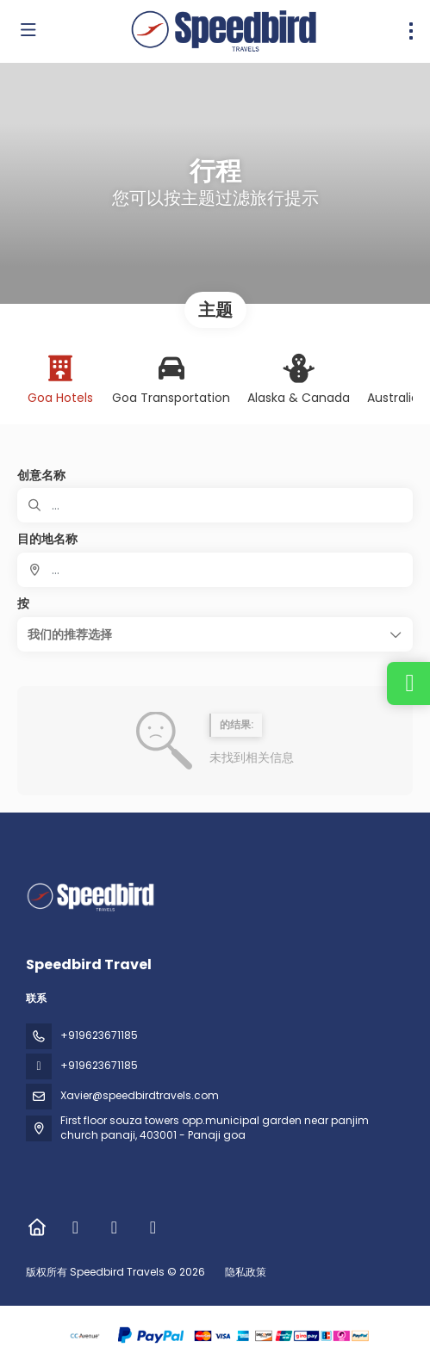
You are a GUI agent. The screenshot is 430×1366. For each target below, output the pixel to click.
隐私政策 (245, 1271)
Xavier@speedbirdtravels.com (139, 1095)
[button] (215, 634)
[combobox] (215, 570)
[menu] (411, 31)
